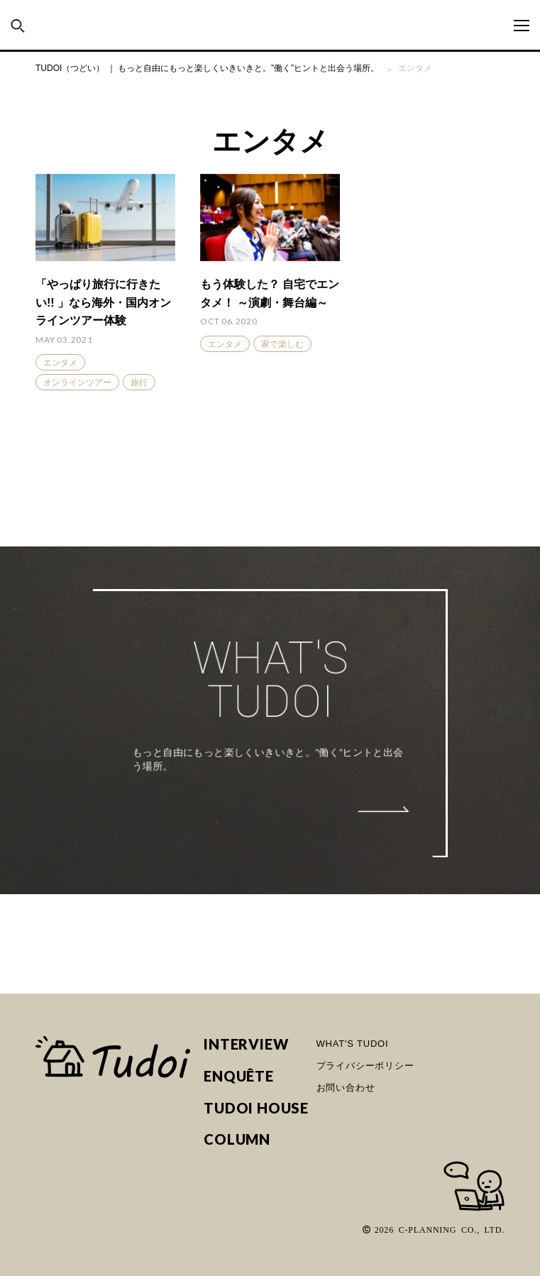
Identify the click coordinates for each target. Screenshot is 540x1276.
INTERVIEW (246, 1044)
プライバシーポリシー (365, 1065)
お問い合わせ (345, 1087)
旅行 (139, 382)
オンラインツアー (77, 382)
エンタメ (60, 363)
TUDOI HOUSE (256, 1108)
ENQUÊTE (239, 1076)
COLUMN (237, 1139)
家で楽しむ (282, 344)
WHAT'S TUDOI (352, 1043)
